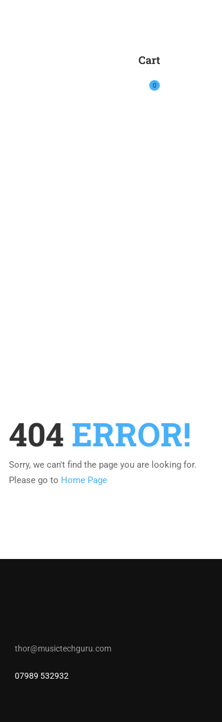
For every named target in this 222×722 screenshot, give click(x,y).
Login (176, 79)
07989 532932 (42, 676)
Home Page (84, 480)
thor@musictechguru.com (63, 648)
